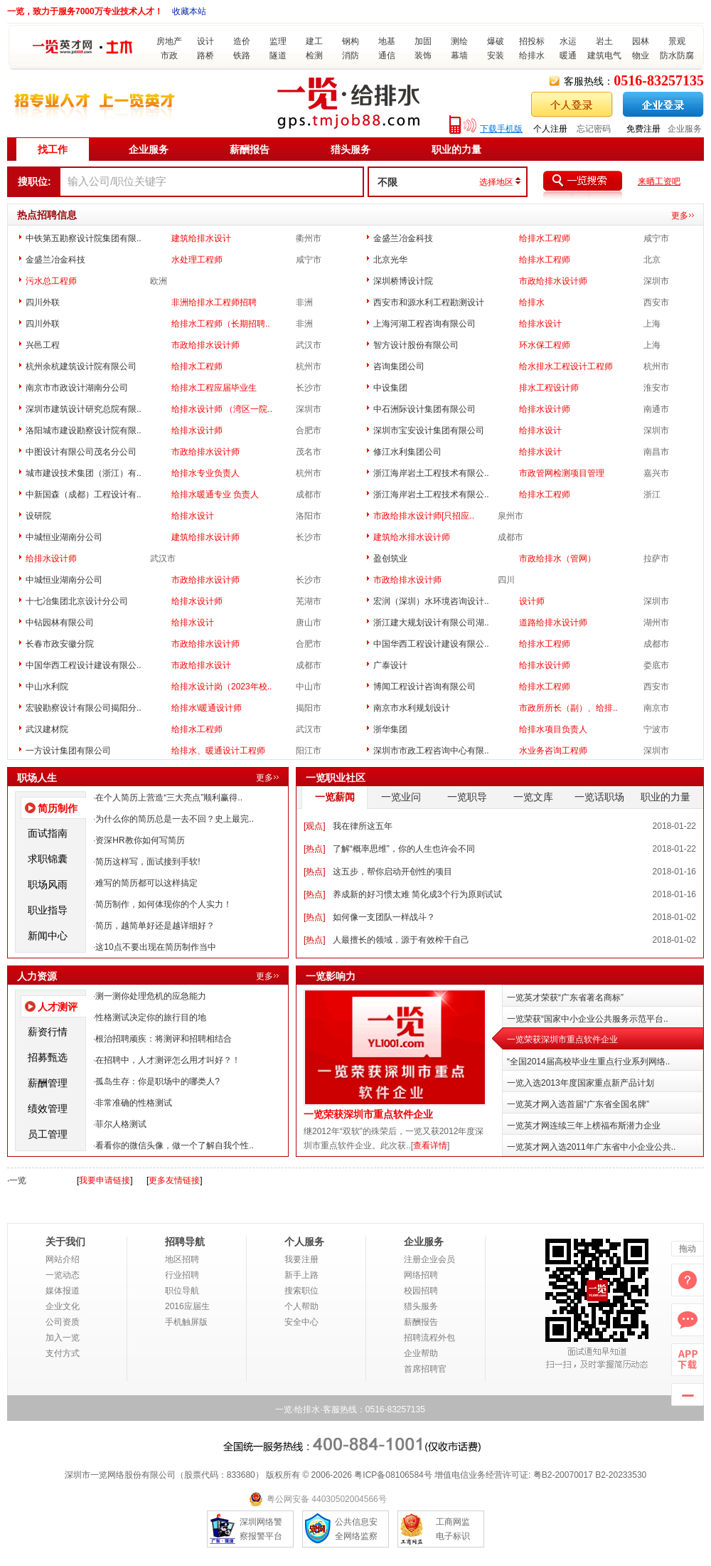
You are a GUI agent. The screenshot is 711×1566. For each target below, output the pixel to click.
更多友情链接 (174, 1180)
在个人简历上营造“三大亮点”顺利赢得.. (168, 798)
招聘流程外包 (429, 1338)
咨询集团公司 (398, 366)
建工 (314, 41)
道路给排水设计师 (553, 623)
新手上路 (301, 1275)
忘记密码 (594, 129)
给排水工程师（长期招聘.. (220, 324)
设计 (205, 41)
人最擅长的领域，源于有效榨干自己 (401, 940)
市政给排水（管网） (557, 559)
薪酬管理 (48, 1083)
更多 (679, 216)
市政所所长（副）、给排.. (568, 708)
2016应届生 (187, 1306)
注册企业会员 (429, 1259)
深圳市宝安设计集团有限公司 (428, 430)
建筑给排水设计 (201, 238)
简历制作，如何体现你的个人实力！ (163, 904)
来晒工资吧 (659, 181)
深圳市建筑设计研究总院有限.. (83, 409)
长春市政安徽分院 (60, 644)
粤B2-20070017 (561, 1475)
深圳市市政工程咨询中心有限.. (431, 751)
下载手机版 (501, 129)
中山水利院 (47, 687)
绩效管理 (48, 1108)
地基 (386, 41)
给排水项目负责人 (553, 729)
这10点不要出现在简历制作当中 (155, 947)
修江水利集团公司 (407, 452)
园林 (640, 41)
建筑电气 (604, 55)
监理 (278, 41)
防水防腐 (677, 55)
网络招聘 (421, 1275)
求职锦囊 (48, 858)
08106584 (404, 1475)
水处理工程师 (197, 260)
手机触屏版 (186, 1322)
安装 (495, 55)
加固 (423, 41)
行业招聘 (182, 1275)
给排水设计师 (544, 409)
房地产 (169, 41)
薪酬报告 (249, 149)
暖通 (568, 55)
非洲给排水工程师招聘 (214, 302)
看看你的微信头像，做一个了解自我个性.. (174, 1145)
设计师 (532, 601)
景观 (676, 41)
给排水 (532, 55)
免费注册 (643, 129)
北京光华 (390, 260)
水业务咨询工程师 (553, 751)
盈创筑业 (390, 559)
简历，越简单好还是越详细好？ (155, 926)
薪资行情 (48, 1031)
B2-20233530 (620, 1475)
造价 (241, 41)
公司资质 (63, 1322)
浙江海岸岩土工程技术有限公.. (431, 473)
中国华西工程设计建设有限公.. (431, 644)
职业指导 (48, 910)
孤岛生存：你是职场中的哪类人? (157, 1081)
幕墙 (459, 55)
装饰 (423, 55)
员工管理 (48, 1134)
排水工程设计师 (549, 388)
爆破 (495, 41)
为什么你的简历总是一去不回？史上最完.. (174, 819)
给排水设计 (540, 324)
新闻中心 (48, 935)
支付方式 (63, 1353)
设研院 (38, 516)
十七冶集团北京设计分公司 (77, 601)
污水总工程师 (51, 281)
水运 (568, 41)
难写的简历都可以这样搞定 (146, 883)
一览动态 (63, 1275)
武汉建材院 (47, 729)
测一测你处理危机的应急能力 (150, 996)
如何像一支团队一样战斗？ (384, 917)
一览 (17, 1180)
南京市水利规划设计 (411, 708)
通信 (386, 55)
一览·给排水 (297, 1409)
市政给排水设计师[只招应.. (423, 516)
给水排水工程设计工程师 (566, 366)
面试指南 (48, 833)
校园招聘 (421, 1291)
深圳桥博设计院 (403, 281)
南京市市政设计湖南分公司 (77, 388)
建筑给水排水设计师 (411, 537)
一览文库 (533, 797)
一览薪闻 (335, 797)
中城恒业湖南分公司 (64, 537)
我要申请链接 (104, 1180)
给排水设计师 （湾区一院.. (221, 409)
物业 (640, 55)
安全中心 (301, 1322)
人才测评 (57, 1006)
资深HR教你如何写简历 (139, 840)
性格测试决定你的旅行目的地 (150, 1017)
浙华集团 (390, 729)
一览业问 (401, 797)
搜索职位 (301, 1291)
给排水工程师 (544, 238)
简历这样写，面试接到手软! (147, 862)
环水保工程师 (544, 345)
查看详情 (430, 1145)
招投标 (532, 41)
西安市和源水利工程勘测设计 (428, 302)
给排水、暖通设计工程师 (218, 751)
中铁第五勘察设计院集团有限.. (83, 238)
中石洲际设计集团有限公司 (424, 409)
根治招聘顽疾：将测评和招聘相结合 (163, 1039)
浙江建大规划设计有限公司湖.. (431, 623)
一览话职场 (599, 797)
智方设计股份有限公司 (416, 345)
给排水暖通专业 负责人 (215, 494)
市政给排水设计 (201, 665)
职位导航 (182, 1291)
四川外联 (43, 302)
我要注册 (301, 1259)
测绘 (459, 41)
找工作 (53, 149)
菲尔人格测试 (120, 1124)
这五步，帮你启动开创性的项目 (392, 872)
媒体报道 (63, 1291)
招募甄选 (48, 1057)
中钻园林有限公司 (60, 623)
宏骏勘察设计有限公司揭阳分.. (83, 708)
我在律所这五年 (362, 826)
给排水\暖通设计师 (206, 708)
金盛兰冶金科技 (403, 238)
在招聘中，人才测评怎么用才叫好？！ (167, 1060)
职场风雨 (48, 884)
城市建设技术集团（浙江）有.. (83, 473)
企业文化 (63, 1306)
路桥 (205, 55)
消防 (350, 55)
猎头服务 (350, 149)
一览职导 (467, 797)
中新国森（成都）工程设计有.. (83, 494)
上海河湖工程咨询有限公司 (424, 324)
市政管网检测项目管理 (561, 473)
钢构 (350, 41)
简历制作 (57, 808)
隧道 (278, 55)
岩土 (604, 41)
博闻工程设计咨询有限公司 (424, 687)
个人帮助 (301, 1306)
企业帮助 (421, 1353)
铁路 (241, 55)
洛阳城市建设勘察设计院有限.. (83, 430)
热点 (314, 849)
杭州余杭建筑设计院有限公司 (81, 366)
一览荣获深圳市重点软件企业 (368, 1114)
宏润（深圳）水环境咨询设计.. (431, 601)
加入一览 (63, 1338)
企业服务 (685, 129)
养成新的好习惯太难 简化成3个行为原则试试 (417, 894)
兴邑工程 (43, 345)
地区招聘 (182, 1259)
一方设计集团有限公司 (68, 751)
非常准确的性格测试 (133, 1103)
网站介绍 (63, 1259)
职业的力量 (456, 149)
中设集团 (390, 388)
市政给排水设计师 (553, 281)
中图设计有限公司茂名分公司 (81, 452)
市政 (169, 55)
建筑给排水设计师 (205, 537)
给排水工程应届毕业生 (214, 388)
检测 (314, 55)
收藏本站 (189, 11)
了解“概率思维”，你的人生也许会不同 (404, 849)
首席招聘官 (425, 1369)
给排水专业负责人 (205, 473)
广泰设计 (390, 665)
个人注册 (550, 129)
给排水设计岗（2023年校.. (221, 687)
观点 (314, 826)
